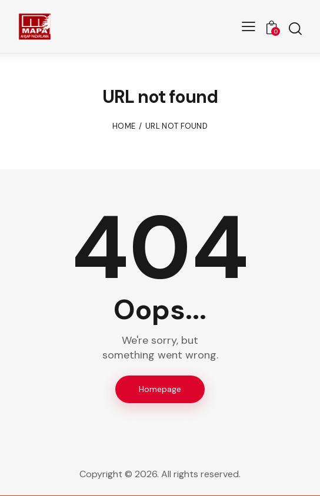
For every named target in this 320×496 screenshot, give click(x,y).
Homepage (160, 389)
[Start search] (295, 28)
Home (123, 126)
